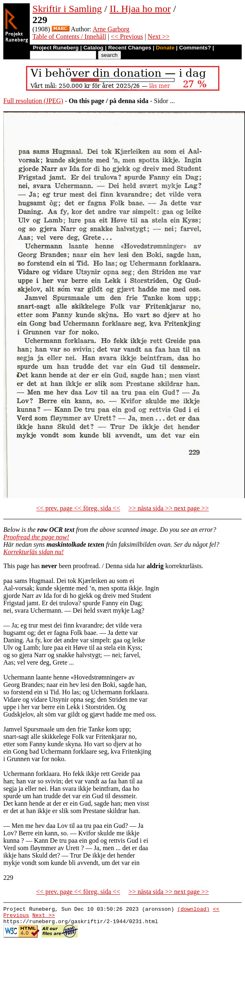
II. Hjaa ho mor (140, 8)
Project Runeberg (55, 48)
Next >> (158, 36)
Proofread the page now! (36, 537)
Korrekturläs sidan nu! (33, 551)
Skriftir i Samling (67, 8)
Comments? (195, 48)
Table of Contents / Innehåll (69, 36)
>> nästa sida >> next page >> (168, 508)
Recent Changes (129, 48)
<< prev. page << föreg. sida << (78, 508)
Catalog (93, 48)
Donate (165, 48)
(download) (193, 910)
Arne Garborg (111, 29)
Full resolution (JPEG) (33, 100)
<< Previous (127, 36)
